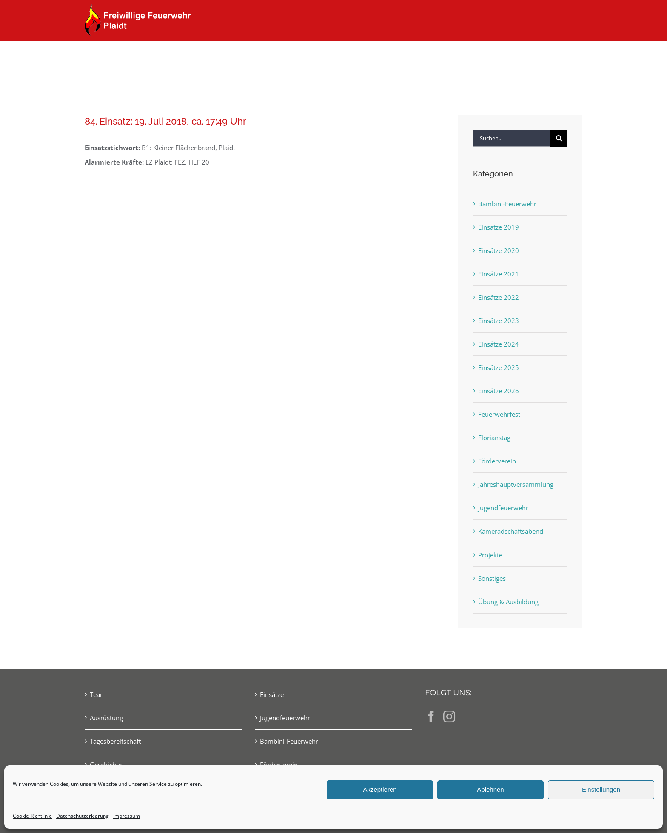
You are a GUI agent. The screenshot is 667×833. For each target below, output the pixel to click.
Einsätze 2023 (498, 320)
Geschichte (106, 764)
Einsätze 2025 (498, 367)
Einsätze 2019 (498, 227)
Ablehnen (490, 789)
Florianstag (494, 437)
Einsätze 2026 (498, 391)
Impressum (126, 815)
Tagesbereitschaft (115, 741)
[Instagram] (449, 716)
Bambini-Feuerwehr (507, 203)
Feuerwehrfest (499, 414)
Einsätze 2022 (498, 297)
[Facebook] (431, 716)
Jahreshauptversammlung (515, 484)
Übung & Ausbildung (508, 601)
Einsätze (272, 694)
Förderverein (497, 461)
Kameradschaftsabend (510, 531)
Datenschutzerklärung (82, 815)
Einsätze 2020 (498, 250)
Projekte (490, 555)
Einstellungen (601, 789)
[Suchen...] (511, 138)
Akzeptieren (379, 789)
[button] (568, 56)
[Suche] (558, 138)
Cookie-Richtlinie (32, 815)
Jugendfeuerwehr (503, 507)
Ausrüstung (106, 718)
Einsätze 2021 (498, 274)
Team (98, 694)
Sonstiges (492, 578)
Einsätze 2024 (498, 344)
